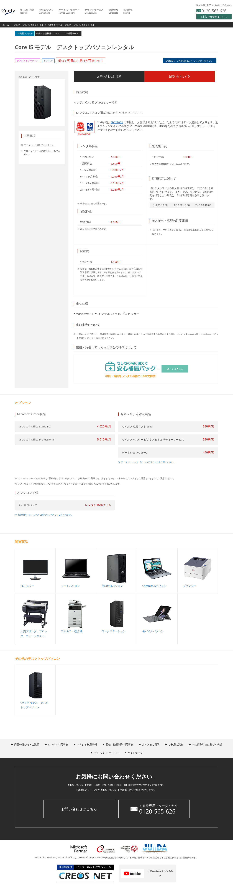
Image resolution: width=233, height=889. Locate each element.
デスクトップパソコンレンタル (28, 24)
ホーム (5, 24)
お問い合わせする (141, 76)
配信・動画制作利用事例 (119, 745)
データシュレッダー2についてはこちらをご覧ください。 (148, 462)
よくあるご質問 (152, 745)
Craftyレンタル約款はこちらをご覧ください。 (189, 60)
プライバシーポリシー (105, 753)
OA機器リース (71, 33)
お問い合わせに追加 (96, 76)
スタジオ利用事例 (85, 745)
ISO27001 (117, 123)
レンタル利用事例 (55, 745)
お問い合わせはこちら (79, 809)
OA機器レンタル (25, 33)
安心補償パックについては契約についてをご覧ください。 (45, 515)
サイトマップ (136, 753)
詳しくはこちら (175, 369)
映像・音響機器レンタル (48, 33)
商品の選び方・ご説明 (21, 745)
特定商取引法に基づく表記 (212, 745)
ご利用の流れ (179, 745)
